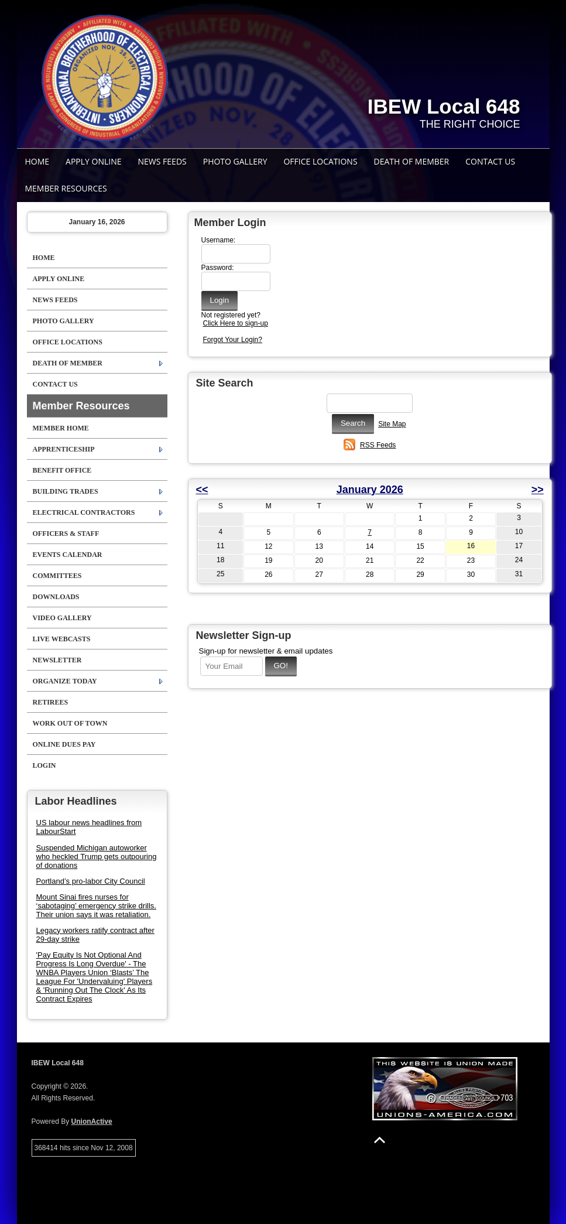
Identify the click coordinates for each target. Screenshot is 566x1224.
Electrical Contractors (84, 512)
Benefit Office (62, 470)
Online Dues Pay (64, 744)
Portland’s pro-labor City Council (90, 881)
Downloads (56, 597)
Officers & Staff (66, 533)
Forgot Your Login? (232, 340)
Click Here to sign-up (235, 323)
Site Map (392, 424)
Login (44, 765)
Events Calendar (67, 555)
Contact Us (490, 161)
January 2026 (370, 489)
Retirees (50, 702)
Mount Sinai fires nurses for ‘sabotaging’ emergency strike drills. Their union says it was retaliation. (96, 906)
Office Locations (320, 161)
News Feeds (162, 161)
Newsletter (57, 660)
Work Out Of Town (70, 723)
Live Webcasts (62, 639)
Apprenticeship (64, 449)
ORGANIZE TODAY (65, 681)
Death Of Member (412, 161)
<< (202, 489)
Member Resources (66, 188)
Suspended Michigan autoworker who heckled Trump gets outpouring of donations (96, 856)
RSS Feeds (378, 445)
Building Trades (65, 491)
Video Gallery (62, 618)
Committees (57, 576)
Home (37, 161)
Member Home (61, 428)
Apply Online (93, 161)
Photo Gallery (235, 161)
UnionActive (91, 1121)
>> (537, 489)
